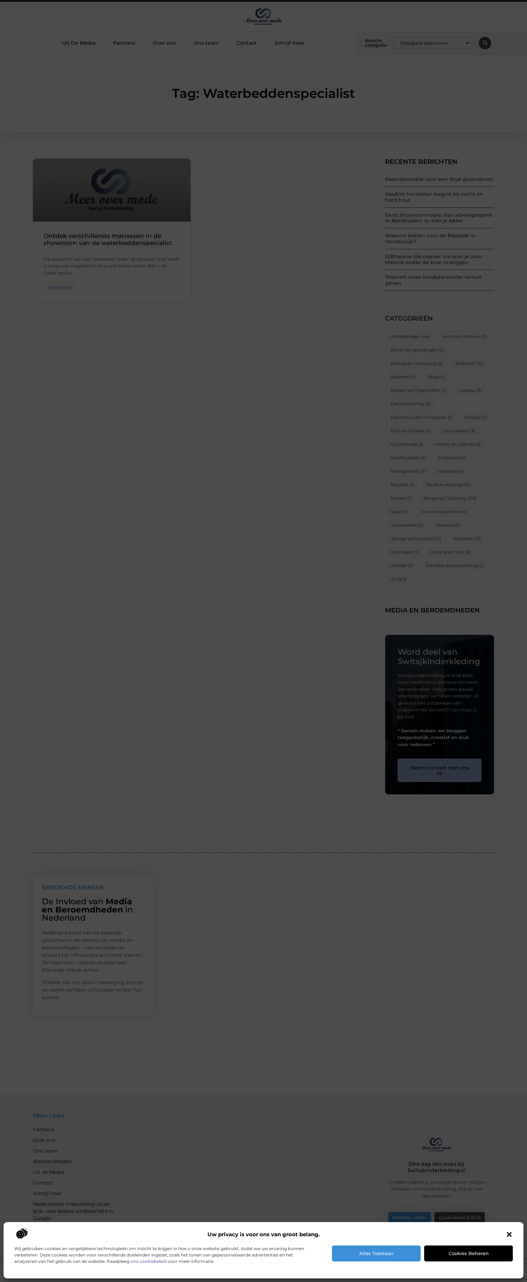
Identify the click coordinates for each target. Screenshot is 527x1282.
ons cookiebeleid (149, 1261)
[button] (509, 1234)
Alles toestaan (376, 1253)
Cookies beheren (469, 1253)
